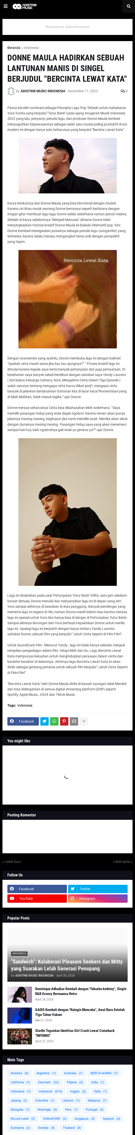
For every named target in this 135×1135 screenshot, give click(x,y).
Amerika (20, 1073)
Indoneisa (21, 1091)
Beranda (13, 47)
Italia (100, 1091)
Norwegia (47, 1109)
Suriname (20, 1127)
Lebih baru (13, 862)
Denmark (48, 1082)
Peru (71, 1109)
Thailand (72, 1127)
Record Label (23, 1118)
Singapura (85, 1118)
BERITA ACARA (104, 1073)
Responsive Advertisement (67, 27)
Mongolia (20, 1109)
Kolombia (45, 1100)
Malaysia (97, 1100)
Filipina (75, 1082)
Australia (73, 1073)
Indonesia (31, 47)
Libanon (71, 1100)
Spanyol (111, 1118)
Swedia (46, 1127)
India (97, 1082)
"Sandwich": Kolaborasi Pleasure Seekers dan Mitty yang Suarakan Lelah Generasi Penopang (67, 965)
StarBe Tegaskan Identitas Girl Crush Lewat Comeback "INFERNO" (75, 1033)
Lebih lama (121, 862)
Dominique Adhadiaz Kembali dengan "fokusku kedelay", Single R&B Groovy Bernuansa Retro (80, 991)
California (20, 1082)
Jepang (19, 1100)
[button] (5, 6)
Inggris (78, 1091)
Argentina (46, 1073)
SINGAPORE (55, 1118)
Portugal (95, 1109)
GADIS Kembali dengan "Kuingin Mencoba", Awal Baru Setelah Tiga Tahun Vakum (80, 1012)
